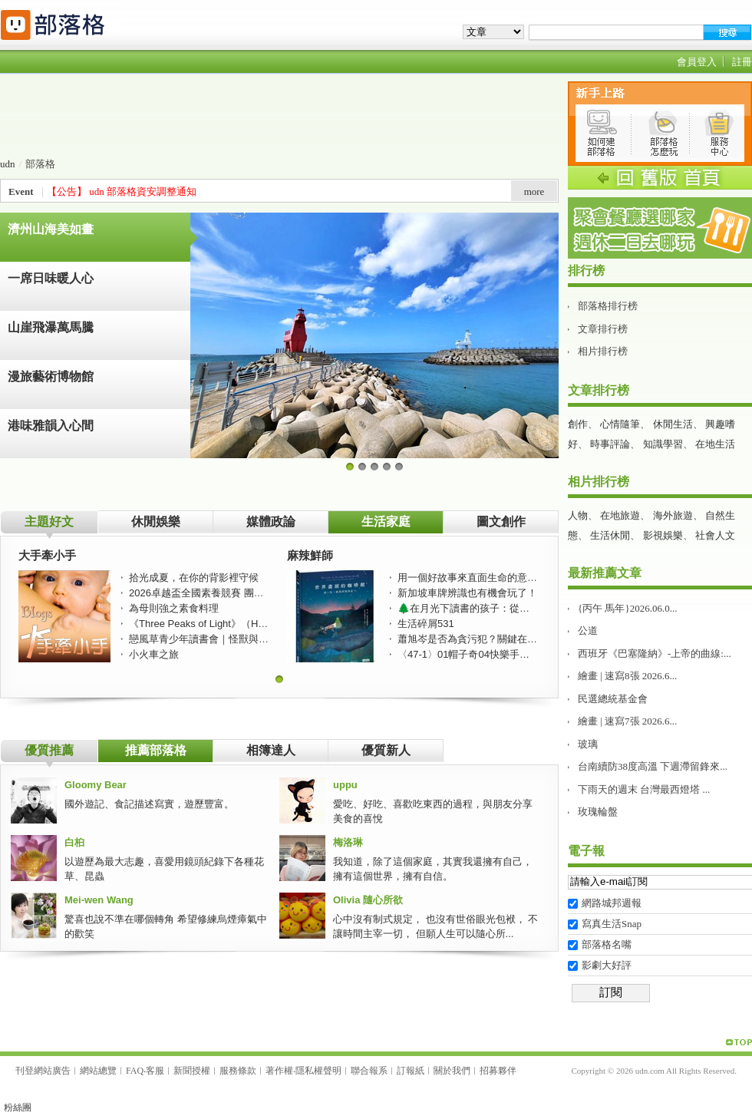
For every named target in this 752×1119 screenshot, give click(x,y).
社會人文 (715, 535)
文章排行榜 (603, 329)
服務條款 (237, 1070)
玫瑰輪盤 (598, 811)
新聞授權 (191, 1070)
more (534, 191)
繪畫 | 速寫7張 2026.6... (627, 721)
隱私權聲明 (318, 1070)
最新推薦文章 (605, 572)
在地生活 (715, 444)
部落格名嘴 (607, 944)
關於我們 (452, 1070)
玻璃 (588, 744)
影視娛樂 (663, 535)
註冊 (742, 62)
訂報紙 (410, 1070)
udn (7, 164)
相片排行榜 (603, 351)
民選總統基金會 (613, 699)
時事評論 (610, 444)
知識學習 (663, 444)
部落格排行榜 (608, 306)
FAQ (134, 1070)
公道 (588, 630)
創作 (578, 424)
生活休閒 (610, 535)
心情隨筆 (620, 424)
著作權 (279, 1070)
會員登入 (697, 62)
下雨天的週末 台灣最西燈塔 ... (644, 789)
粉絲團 (17, 1107)
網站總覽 (98, 1070)
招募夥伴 (498, 1070)
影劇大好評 (607, 965)
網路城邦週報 (612, 903)
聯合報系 (369, 1070)
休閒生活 (673, 424)
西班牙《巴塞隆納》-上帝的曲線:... (654, 653)
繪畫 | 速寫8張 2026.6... (627, 676)
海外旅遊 (673, 515)
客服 (155, 1070)
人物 (578, 515)
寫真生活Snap (612, 923)
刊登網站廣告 (43, 1070)
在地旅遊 (620, 515)
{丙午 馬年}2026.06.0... (627, 608)
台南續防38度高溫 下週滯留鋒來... (652, 766)
